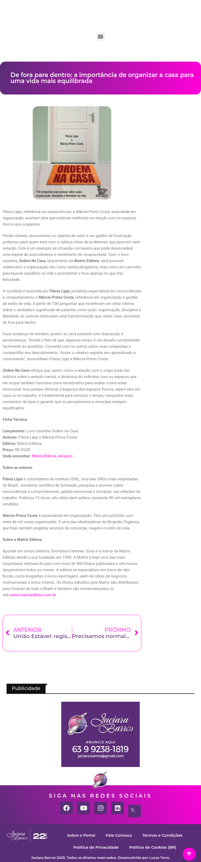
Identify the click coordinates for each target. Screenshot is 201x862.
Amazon (65, 456)
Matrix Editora (44, 456)
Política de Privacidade (95, 847)
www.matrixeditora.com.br (33, 595)
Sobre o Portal (80, 835)
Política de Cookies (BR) (153, 847)
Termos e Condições (163, 835)
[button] (100, 36)
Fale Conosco (118, 835)
